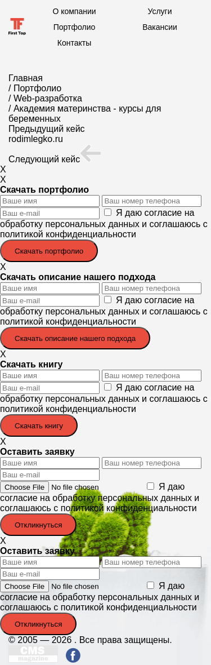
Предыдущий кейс (46, 129)
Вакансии (159, 27)
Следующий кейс (54, 159)
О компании (74, 11)
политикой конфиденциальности (68, 234)
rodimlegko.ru (35, 139)
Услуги (159, 11)
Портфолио (74, 27)
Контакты (74, 42)
